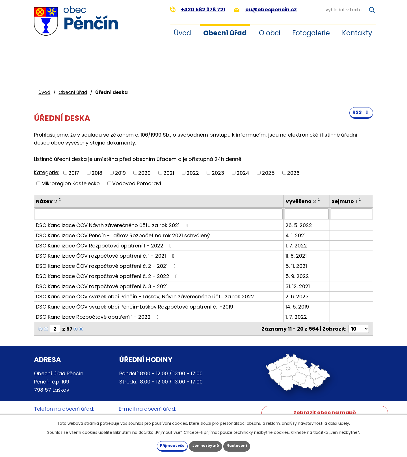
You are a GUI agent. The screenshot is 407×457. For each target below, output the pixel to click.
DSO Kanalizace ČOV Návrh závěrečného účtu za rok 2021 (113, 225)
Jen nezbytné (205, 445)
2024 (243, 172)
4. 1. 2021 (295, 235)
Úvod (182, 33)
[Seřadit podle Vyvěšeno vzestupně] (319, 198)
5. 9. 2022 (297, 276)
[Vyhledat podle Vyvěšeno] (307, 213)
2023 (218, 172)
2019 (120, 172)
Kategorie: (46, 172)
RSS (360, 116)
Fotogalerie (311, 33)
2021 (168, 172)
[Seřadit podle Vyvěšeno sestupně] (319, 201)
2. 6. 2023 (297, 296)
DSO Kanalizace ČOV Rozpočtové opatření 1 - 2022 (105, 245)
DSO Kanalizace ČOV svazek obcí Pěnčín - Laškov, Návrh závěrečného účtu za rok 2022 (145, 296)
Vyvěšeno (300, 201)
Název (46, 201)
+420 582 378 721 (197, 9)
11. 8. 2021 (296, 255)
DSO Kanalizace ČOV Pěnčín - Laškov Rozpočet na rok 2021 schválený (128, 235)
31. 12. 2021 (297, 286)
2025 (268, 172)
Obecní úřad (225, 33)
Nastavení (245, 445)
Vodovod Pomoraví (136, 183)
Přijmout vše (163, 445)
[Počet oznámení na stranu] (358, 329)
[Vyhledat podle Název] (159, 213)
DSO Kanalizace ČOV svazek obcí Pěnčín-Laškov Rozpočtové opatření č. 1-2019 (134, 306)
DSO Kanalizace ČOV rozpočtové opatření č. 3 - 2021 (107, 286)
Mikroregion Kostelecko (71, 183)
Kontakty (357, 33)
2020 (144, 172)
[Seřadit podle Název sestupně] (60, 201)
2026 (293, 172)
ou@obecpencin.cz (265, 9)
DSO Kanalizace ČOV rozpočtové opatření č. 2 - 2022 (108, 276)
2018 (97, 172)
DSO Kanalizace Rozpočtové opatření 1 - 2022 (98, 316)
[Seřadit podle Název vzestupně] (60, 198)
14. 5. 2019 (297, 306)
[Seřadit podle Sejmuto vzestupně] (360, 198)
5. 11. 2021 (296, 266)
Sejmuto (344, 201)
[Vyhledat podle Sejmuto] (351, 213)
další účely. (339, 422)
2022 (193, 172)
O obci (269, 33)
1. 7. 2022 (296, 245)
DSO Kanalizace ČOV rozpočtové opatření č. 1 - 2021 (106, 255)
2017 (73, 172)
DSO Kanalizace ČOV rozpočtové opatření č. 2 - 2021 (107, 266)
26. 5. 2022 (298, 225)
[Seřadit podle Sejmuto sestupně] (360, 201)
